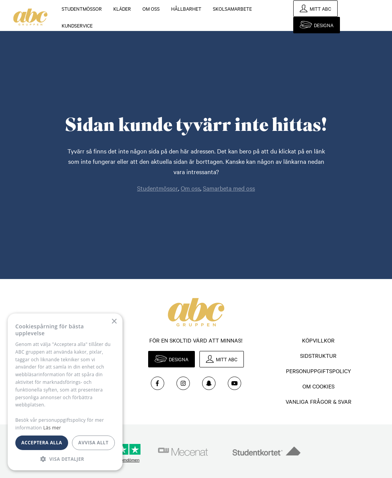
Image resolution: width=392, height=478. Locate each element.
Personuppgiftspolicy (318, 371)
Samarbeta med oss (229, 188)
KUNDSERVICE (77, 25)
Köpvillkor (318, 340)
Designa (323, 24)
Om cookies (318, 386)
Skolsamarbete (232, 8)
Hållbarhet (186, 8)
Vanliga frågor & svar (318, 401)
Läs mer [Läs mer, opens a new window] (52, 427)
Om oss (151, 8)
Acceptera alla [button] (41, 442)
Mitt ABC (320, 8)
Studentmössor (82, 8)
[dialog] (65, 391)
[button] (65, 459)
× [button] (114, 322)
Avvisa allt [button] (93, 442)
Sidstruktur (318, 355)
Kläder (122, 8)
